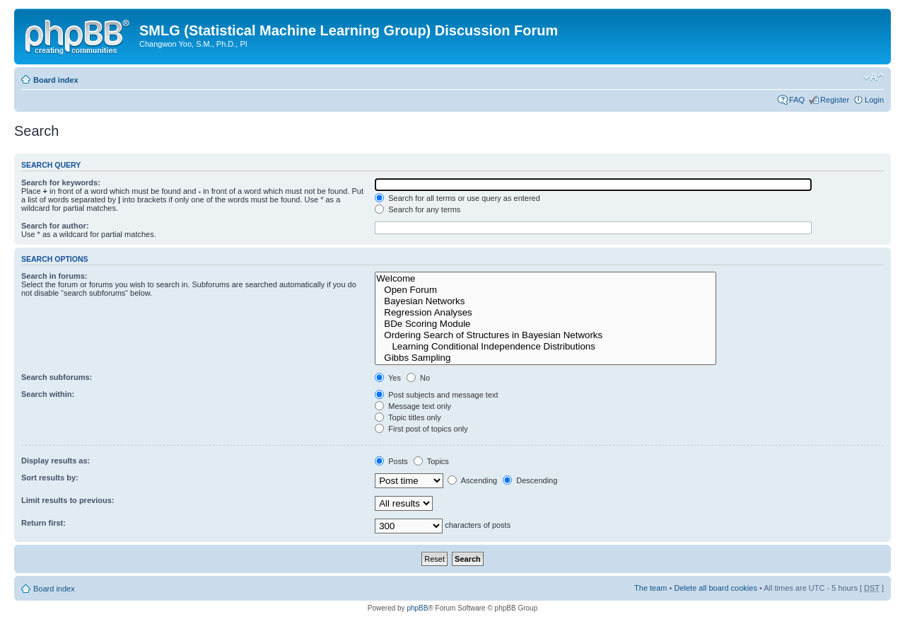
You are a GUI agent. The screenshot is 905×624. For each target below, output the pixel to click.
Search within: (47, 394)
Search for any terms (417, 209)
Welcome (545, 278)
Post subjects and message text (436, 395)
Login (874, 100)
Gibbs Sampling (545, 358)
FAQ (797, 100)
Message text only (413, 406)
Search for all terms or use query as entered (457, 198)
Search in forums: (54, 276)
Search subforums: (56, 377)
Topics (431, 461)
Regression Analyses (545, 312)
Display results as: (55, 460)
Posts (391, 461)
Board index (55, 80)
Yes (388, 378)
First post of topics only (421, 428)
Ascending (472, 480)
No (418, 378)
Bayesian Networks (545, 301)
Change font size (873, 77)
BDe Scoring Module (545, 324)
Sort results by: (49, 477)
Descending (530, 480)
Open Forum (545, 290)
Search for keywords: (60, 182)
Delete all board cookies (715, 588)
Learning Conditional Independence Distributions (545, 346)
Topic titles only (407, 417)
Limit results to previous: (67, 500)
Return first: (43, 523)
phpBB (417, 608)
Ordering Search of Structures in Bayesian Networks (545, 335)
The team (650, 588)
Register (834, 100)
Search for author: (54, 225)
